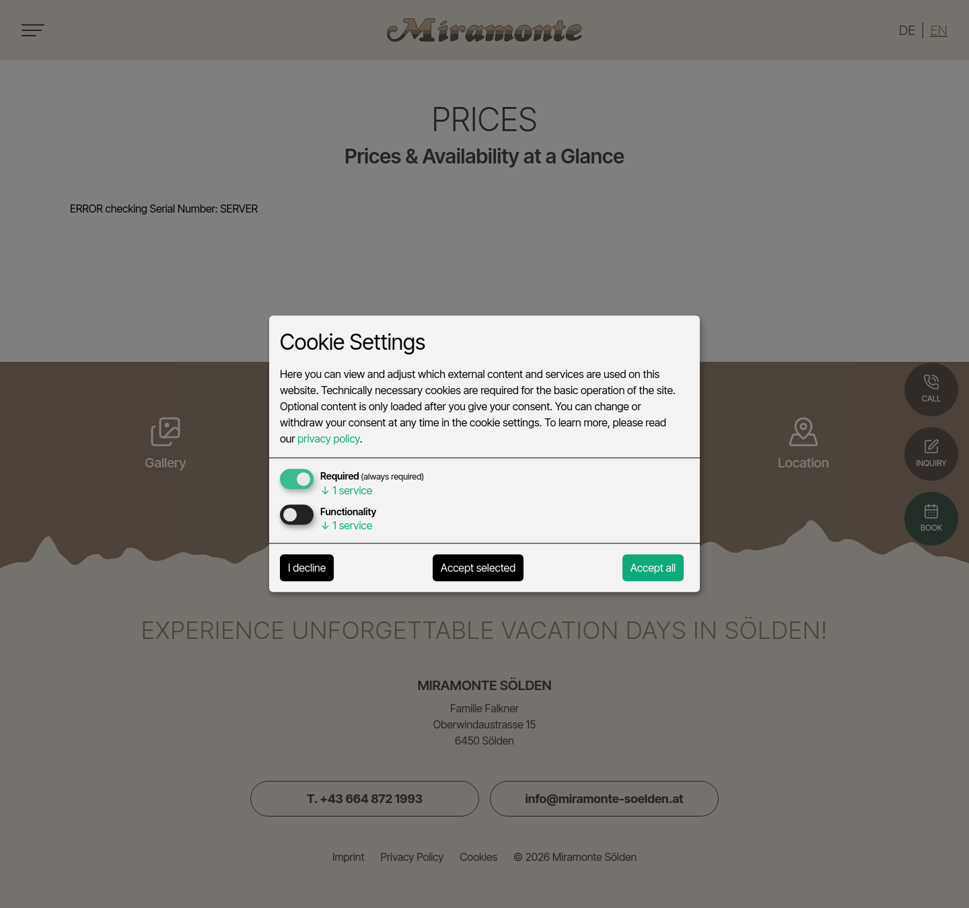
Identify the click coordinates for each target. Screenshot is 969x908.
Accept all (653, 568)
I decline (307, 568)
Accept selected (478, 568)
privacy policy (328, 439)
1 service (346, 491)
